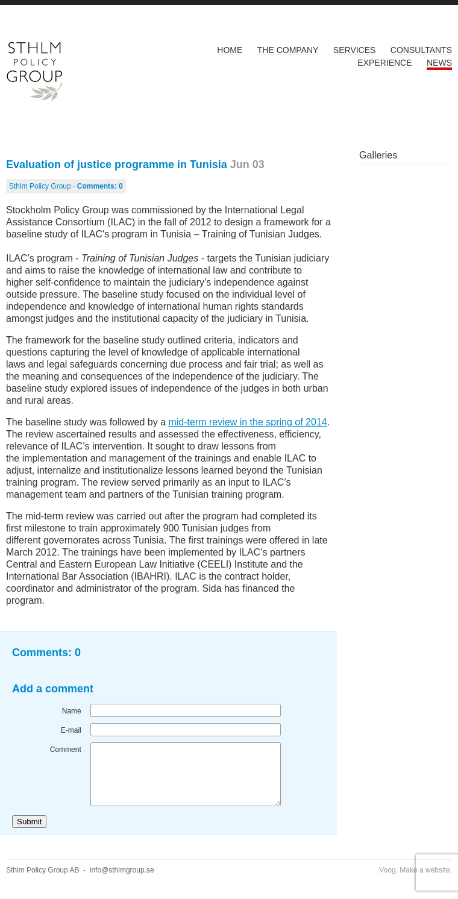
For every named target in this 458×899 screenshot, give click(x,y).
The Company (288, 50)
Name (71, 711)
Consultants (421, 50)
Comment (65, 749)
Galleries (378, 155)
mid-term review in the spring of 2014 (247, 422)
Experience (384, 62)
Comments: (100, 186)
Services (354, 50)
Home (229, 50)
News (439, 62)
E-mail (71, 730)
